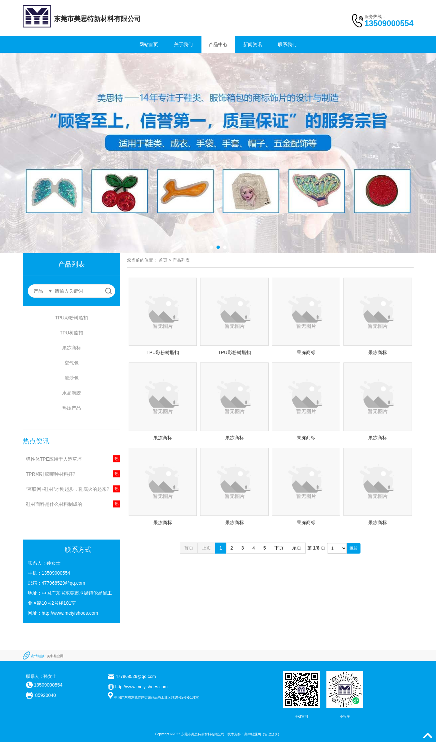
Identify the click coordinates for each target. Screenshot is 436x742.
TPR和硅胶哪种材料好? (51, 474)
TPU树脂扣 (71, 332)
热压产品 (71, 408)
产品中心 (218, 44)
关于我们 (183, 44)
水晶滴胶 (71, 393)
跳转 (353, 548)
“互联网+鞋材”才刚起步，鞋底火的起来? (67, 489)
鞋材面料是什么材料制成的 (54, 504)
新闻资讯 (252, 44)
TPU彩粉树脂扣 (71, 317)
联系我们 (287, 44)
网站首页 (148, 44)
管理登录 (271, 734)
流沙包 (71, 378)
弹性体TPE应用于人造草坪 (54, 459)
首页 (163, 260)
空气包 (71, 362)
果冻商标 (71, 347)
